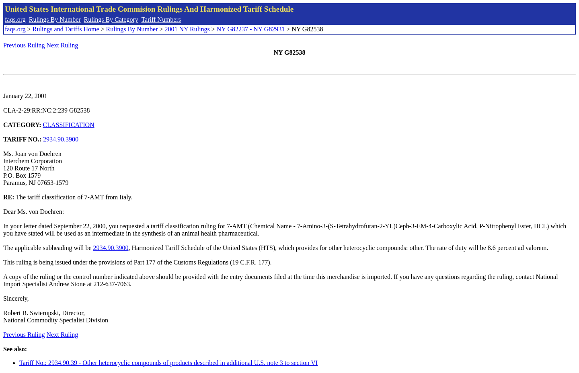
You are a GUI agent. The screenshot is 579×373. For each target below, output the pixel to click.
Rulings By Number (55, 19)
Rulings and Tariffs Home (66, 29)
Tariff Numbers (161, 19)
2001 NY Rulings (187, 29)
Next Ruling (62, 45)
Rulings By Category (111, 19)
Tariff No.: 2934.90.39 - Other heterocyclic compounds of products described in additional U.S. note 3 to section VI (168, 362)
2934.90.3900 (60, 139)
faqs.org (15, 19)
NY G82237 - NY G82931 (251, 29)
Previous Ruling (24, 45)
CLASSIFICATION (68, 124)
